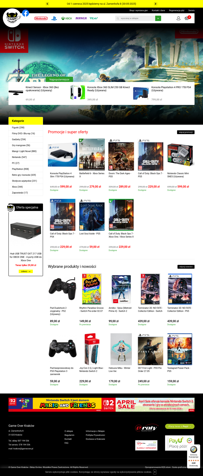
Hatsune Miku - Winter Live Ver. (119, 369)
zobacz (25, 271)
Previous (47, 4)
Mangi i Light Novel (21, 151)
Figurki (15, 127)
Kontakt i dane (158, 10)
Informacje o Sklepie (95, 431)
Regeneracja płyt (176, 10)
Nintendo (16, 157)
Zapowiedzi (17, 192)
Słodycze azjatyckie (21, 181)
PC (13, 163)
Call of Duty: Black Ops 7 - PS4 (62, 235)
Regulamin (69, 435)
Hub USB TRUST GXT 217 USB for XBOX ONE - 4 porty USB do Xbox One (26, 257)
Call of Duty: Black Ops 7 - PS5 (150, 175)
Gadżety (16, 139)
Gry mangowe (19, 145)
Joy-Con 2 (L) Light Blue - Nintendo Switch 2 (91, 369)
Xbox (14, 186)
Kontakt (68, 439)
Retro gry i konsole (21, 175)
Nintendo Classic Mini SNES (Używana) (178, 175)
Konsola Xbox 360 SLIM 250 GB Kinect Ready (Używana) (108, 89)
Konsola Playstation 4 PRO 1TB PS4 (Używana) (171, 89)
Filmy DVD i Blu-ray (21, 133)
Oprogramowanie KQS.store (158, 467)
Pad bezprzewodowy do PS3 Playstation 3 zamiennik (61, 371)
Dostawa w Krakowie (95, 439)
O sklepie (69, 431)
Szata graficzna (183, 467)
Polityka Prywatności (95, 435)
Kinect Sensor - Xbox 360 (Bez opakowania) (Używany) (42, 89)
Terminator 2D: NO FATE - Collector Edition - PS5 (179, 309)
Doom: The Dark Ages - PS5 (120, 175)
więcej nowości (186, 267)
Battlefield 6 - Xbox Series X (91, 175)
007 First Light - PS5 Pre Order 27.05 (150, 369)
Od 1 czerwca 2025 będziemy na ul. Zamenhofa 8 (94, 3)
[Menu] (198, 446)
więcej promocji (186, 132)
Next (155, 4)
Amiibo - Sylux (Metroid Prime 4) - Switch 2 (120, 309)
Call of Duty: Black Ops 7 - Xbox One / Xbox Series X (121, 235)
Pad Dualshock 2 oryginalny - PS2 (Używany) (58, 311)
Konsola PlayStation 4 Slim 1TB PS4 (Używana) (62, 175)
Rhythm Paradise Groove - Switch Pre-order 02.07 (91, 309)
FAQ (66, 443)
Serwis (191, 10)
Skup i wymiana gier (138, 10)
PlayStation (17, 169)
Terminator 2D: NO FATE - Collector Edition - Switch (150, 309)
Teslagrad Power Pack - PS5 (178, 369)
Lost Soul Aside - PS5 (89, 233)
